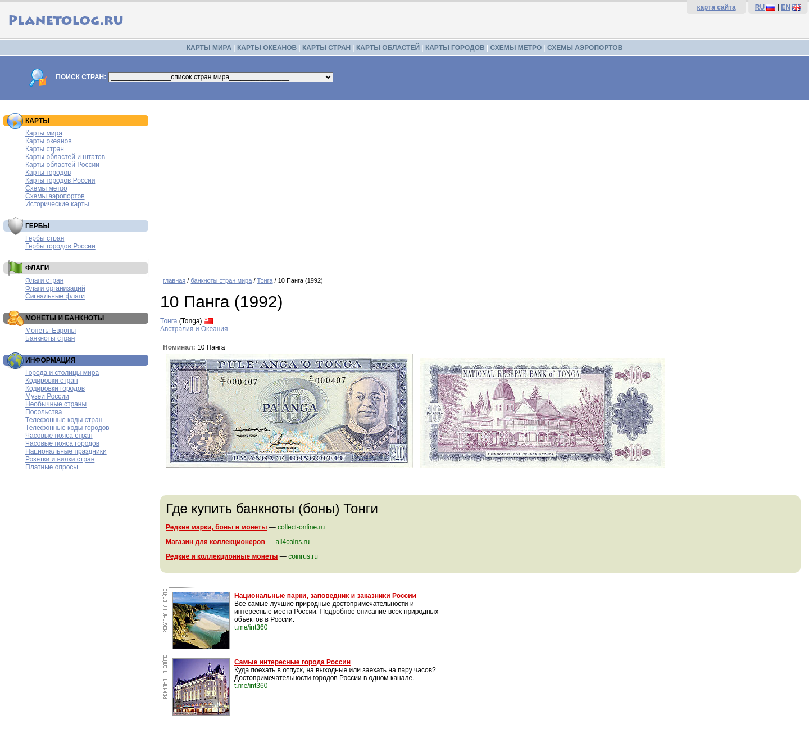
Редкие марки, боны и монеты (216, 527)
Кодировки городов (55, 388)
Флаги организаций (55, 288)
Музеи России (47, 396)
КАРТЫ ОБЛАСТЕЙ (388, 48)
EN (785, 7)
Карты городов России (60, 180)
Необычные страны (56, 404)
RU (760, 7)
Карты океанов (48, 141)
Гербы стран (44, 238)
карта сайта (716, 7)
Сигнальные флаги (55, 296)
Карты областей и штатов (65, 157)
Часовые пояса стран (59, 436)
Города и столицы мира (62, 373)
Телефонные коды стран (63, 420)
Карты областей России (62, 165)
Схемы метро (46, 188)
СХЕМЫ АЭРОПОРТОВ (584, 48)
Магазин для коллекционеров (215, 542)
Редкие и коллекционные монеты (222, 556)
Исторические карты (57, 204)
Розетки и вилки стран (59, 459)
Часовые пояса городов (62, 443)
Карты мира (43, 133)
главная (174, 280)
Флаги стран (44, 280)
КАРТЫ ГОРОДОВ (455, 48)
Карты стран (44, 149)
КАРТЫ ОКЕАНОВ (267, 48)
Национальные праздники (66, 451)
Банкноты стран (50, 338)
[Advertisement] (481, 184)
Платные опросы (51, 467)
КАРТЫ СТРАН (326, 48)
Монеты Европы (50, 330)
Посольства (43, 412)
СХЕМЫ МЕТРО (516, 48)
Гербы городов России (60, 246)
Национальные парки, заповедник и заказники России (325, 596)
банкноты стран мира (221, 280)
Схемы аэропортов (55, 196)
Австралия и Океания (194, 329)
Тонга (265, 280)
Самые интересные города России (292, 662)
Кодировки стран (51, 380)
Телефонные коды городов (67, 428)
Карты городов (48, 172)
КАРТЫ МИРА (209, 48)
